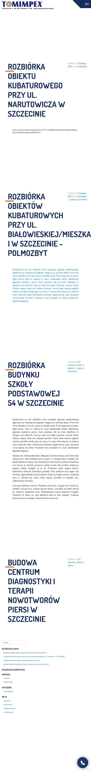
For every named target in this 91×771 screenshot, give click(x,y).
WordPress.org (8, 712)
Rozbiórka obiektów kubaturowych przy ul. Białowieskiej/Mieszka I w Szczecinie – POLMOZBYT (34, 656)
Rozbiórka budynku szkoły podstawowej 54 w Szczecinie (22, 660)
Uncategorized (8, 691)
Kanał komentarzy (9, 708)
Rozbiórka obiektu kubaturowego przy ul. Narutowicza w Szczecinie (25, 653)
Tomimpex (81, 66)
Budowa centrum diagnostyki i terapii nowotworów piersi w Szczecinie (26, 664)
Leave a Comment (78, 199)
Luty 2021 (7, 678)
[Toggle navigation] (87, 4)
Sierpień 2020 (8, 682)
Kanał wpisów (8, 704)
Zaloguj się (7, 701)
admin (71, 368)
